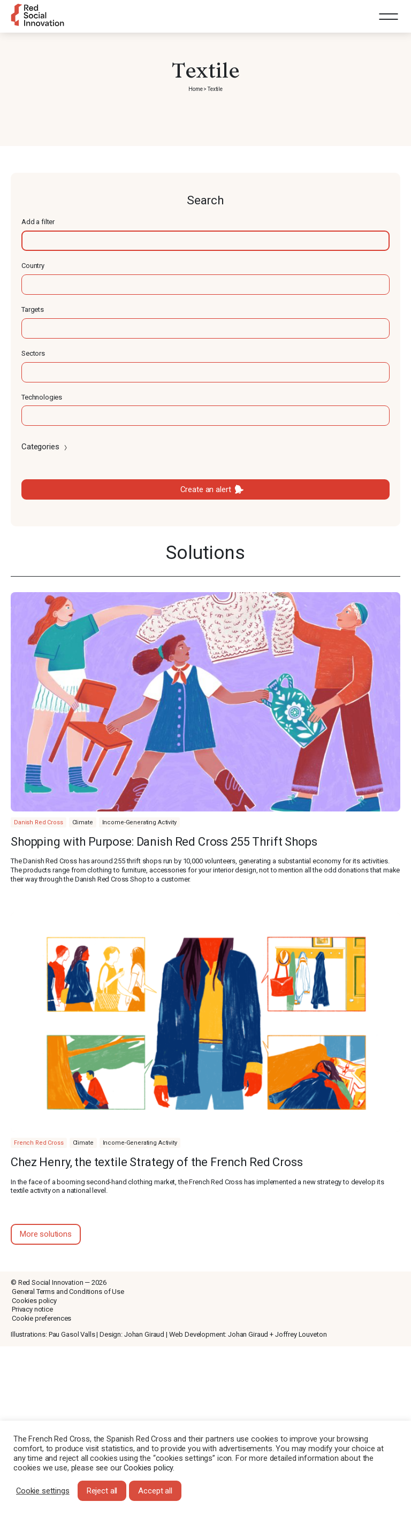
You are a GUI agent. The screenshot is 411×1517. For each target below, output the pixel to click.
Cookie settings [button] (43, 1491)
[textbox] (205, 241)
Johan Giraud (144, 1334)
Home (195, 89)
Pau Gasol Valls (72, 1334)
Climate (82, 822)
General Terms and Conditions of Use (68, 1292)
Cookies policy (34, 1301)
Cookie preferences (41, 1318)
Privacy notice (32, 1309)
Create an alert (205, 489)
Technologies (41, 397)
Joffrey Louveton (301, 1334)
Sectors (33, 353)
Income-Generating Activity (139, 822)
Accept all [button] (155, 1491)
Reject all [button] (102, 1491)
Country (32, 266)
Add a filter (38, 222)
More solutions (46, 1234)
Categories (45, 446)
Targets (32, 309)
